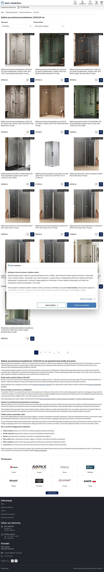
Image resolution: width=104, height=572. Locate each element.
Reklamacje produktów (8, 514)
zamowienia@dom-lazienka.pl (13, 553)
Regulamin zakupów (7, 507)
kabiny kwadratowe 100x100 (42, 385)
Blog (2, 504)
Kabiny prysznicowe (12, 12)
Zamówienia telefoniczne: (15, 7)
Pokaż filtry (5, 26)
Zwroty (3, 511)
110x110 (36, 12)
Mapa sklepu (5, 568)
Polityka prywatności (7, 517)
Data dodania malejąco (41, 26)
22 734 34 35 (8, 556)
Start (2, 12)
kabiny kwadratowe (41, 450)
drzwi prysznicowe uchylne (48, 399)
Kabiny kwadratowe (25, 12)
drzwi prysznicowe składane (85, 399)
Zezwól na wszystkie (81, 305)
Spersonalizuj (52, 305)
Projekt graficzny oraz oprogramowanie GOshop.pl (88, 568)
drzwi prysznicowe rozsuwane (65, 399)
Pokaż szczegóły (86, 299)
